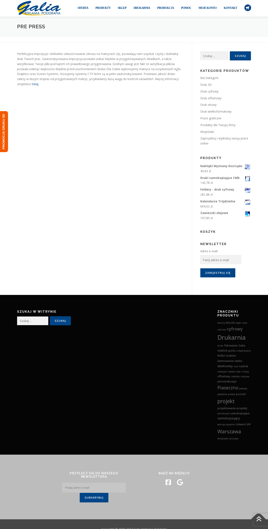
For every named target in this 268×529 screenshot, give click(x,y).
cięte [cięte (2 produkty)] (244, 322)
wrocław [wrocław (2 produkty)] (233, 438)
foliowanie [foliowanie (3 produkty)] (231, 345)
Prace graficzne (210, 118)
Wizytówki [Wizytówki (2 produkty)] (222, 438)
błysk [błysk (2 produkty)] (238, 322)
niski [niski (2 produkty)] (238, 371)
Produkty (102, 8)
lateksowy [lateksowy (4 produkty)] (225, 366)
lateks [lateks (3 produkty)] (238, 361)
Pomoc (186, 8)
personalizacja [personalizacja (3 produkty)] (226, 381)
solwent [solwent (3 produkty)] (241, 424)
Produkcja (165, 8)
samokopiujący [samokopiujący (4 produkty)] (228, 418)
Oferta (83, 8)
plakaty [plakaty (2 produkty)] (243, 388)
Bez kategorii (209, 78)
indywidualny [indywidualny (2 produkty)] (243, 350)
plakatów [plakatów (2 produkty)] (222, 394)
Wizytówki (207, 132)
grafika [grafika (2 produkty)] (232, 350)
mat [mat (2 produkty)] (236, 366)
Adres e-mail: (209, 251)
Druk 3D (206, 85)
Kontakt (230, 8)
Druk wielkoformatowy (216, 111)
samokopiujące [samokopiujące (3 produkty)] (240, 413)
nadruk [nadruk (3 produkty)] (243, 366)
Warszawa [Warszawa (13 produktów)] (229, 431)
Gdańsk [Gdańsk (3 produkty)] (222, 350)
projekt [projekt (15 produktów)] (226, 401)
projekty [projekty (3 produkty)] (242, 408)
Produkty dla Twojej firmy (218, 125)
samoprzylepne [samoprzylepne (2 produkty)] (226, 424)
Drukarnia (141, 8)
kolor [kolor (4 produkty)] (221, 355)
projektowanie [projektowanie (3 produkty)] (226, 408)
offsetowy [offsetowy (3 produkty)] (223, 376)
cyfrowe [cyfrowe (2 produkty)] (221, 329)
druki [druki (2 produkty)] (220, 345)
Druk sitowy (208, 105)
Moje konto (207, 8)
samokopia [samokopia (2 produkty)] (223, 413)
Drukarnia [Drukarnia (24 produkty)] (231, 337)
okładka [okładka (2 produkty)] (235, 376)
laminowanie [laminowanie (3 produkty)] (225, 361)
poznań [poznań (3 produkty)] (241, 394)
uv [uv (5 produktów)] (248, 423)
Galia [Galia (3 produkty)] (241, 345)
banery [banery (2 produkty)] (221, 322)
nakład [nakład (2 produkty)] (231, 371)
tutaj (35, 84)
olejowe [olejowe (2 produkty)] (245, 376)
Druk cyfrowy (209, 91)
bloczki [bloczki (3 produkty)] (230, 322)
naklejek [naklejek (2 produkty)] (222, 371)
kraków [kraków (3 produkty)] (231, 355)
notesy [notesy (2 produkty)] (245, 371)
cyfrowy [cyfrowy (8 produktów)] (235, 329)
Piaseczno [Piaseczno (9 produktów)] (227, 387)
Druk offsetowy (210, 98)
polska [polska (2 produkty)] (231, 394)
